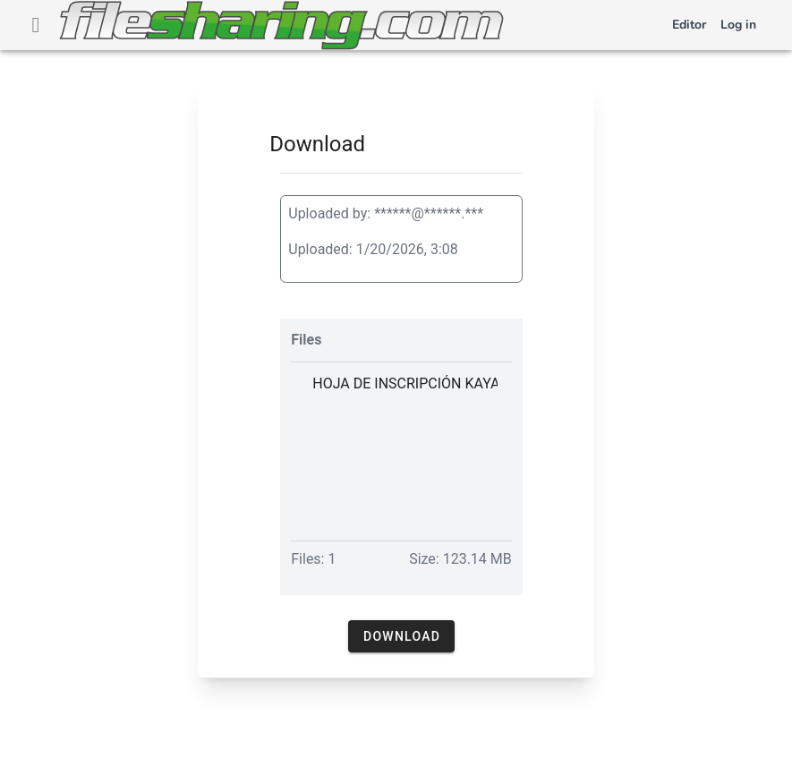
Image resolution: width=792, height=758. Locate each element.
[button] (401, 636)
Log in (738, 24)
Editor (689, 24)
